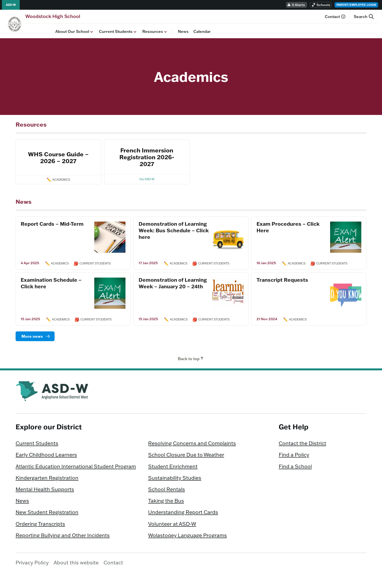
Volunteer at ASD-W (172, 522)
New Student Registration (47, 511)
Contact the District (302, 442)
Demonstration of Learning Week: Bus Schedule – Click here (174, 229)
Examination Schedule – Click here (51, 281)
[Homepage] (52, 16)
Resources (125, 30)
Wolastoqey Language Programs (187, 534)
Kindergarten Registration (47, 476)
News (153, 30)
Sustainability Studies (174, 476)
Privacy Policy (32, 561)
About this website (76, 561)
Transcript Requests (282, 278)
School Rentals (166, 488)
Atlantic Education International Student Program (76, 465)
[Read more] (35, 335)
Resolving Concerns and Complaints (192, 442)
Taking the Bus (166, 499)
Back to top (191, 357)
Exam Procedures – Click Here (288, 225)
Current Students (88, 30)
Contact (335, 16)
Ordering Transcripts (40, 522)
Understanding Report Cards (183, 511)
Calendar (172, 30)
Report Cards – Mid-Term (52, 222)
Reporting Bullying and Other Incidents (63, 534)
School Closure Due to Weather (186, 453)
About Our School (44, 30)
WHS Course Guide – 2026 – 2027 (58, 156)
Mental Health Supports (45, 488)
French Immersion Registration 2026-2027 (146, 155)
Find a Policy (294, 453)
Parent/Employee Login (356, 5)
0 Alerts (296, 5)
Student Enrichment (173, 465)
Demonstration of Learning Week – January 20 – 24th (173, 281)
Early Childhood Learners (46, 453)
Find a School (295, 465)
